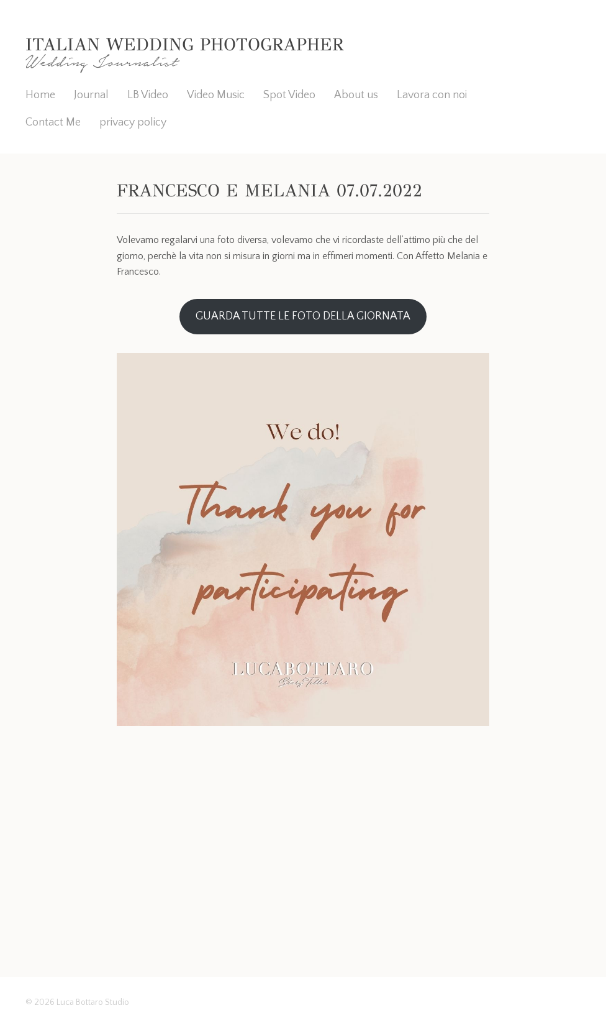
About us (356, 95)
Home (40, 95)
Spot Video (289, 95)
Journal (91, 95)
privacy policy (132, 122)
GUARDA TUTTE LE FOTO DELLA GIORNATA (303, 316)
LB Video (147, 95)
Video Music (216, 95)
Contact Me (53, 122)
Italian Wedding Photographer (184, 44)
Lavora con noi (432, 95)
